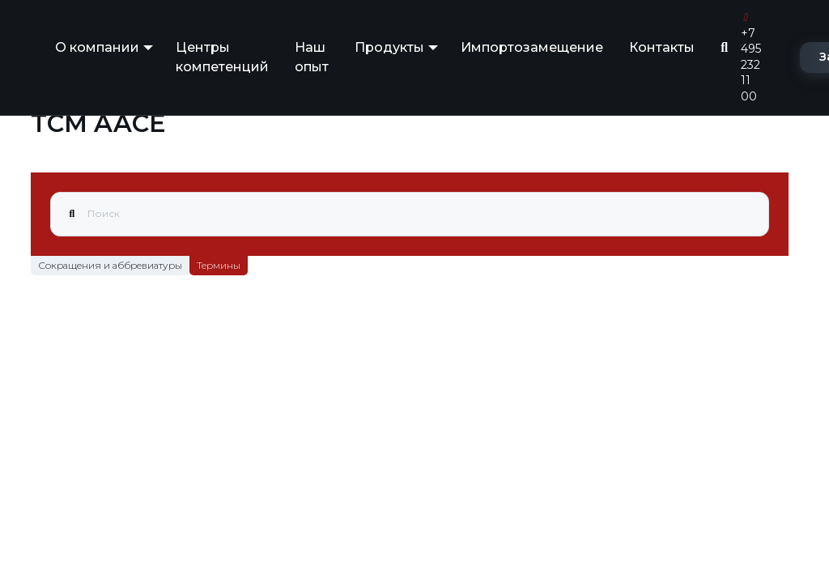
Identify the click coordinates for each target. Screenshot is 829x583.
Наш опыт (312, 57)
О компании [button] (97, 47)
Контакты (662, 47)
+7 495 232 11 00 (751, 58)
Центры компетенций (222, 57)
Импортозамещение (532, 47)
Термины (218, 265)
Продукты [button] (389, 47)
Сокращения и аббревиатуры (110, 265)
